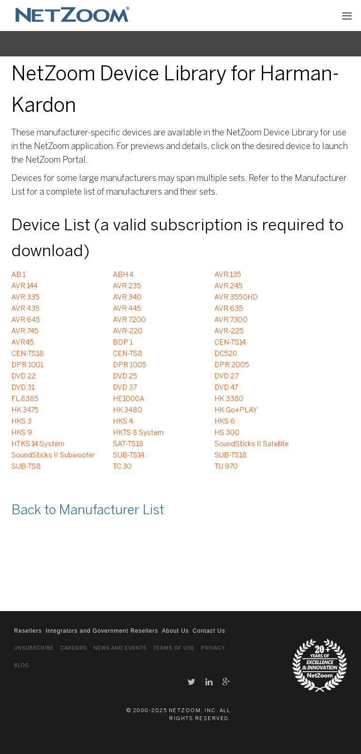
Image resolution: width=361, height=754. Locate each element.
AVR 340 (127, 297)
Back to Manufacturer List (87, 510)
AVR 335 (25, 297)
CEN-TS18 (27, 354)
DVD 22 (23, 376)
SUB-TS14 (128, 455)
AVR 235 (127, 286)
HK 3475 (25, 410)
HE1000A (128, 399)
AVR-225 (228, 331)
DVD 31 (22, 388)
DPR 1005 (129, 365)
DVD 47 (226, 388)
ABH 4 (123, 275)
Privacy (213, 648)
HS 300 (226, 433)
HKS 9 (21, 433)
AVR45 (22, 342)
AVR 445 (127, 309)
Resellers (28, 631)
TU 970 (226, 466)
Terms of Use (174, 648)
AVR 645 (25, 320)
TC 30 (122, 466)
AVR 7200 (129, 320)
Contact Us (209, 631)
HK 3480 (127, 410)
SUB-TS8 (26, 466)
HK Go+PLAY (235, 410)
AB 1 (18, 275)
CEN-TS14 (230, 342)
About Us (175, 631)
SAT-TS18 (128, 444)
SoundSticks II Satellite (251, 444)
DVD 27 (226, 376)
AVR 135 (227, 275)
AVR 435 (25, 309)
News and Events (120, 648)
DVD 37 (125, 388)
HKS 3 (21, 421)
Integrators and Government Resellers (102, 631)
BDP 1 (123, 342)
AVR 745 (25, 331)
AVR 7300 (230, 320)
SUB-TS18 (230, 455)
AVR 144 (24, 286)
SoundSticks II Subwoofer (53, 455)
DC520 (225, 354)
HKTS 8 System (138, 433)
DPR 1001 (27, 365)
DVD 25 (125, 376)
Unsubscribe (34, 648)
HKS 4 (123, 421)
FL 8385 (25, 399)
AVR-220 (127, 331)
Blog (21, 665)
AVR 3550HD (236, 297)
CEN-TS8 (127, 354)
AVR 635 (228, 309)
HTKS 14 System (37, 444)
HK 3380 (228, 399)
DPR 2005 (231, 365)
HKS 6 (224, 421)
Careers (74, 648)
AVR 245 (228, 286)
